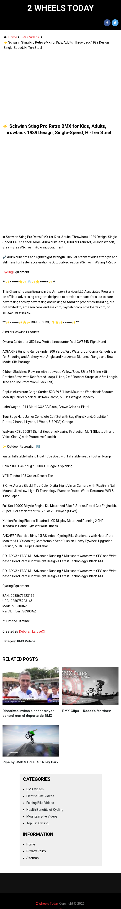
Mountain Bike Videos (41, 816)
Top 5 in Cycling (37, 823)
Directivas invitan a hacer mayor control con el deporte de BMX (28, 713)
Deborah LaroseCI (32, 631)
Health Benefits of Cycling (44, 809)
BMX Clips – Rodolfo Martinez (86, 711)
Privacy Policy (36, 851)
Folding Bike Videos (40, 803)
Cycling (8, 272)
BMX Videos (30, 37)
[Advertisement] (61, 84)
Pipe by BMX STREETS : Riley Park (30, 762)
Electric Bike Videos (40, 796)
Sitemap (32, 858)
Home (12, 37)
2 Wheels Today (60, 8)
